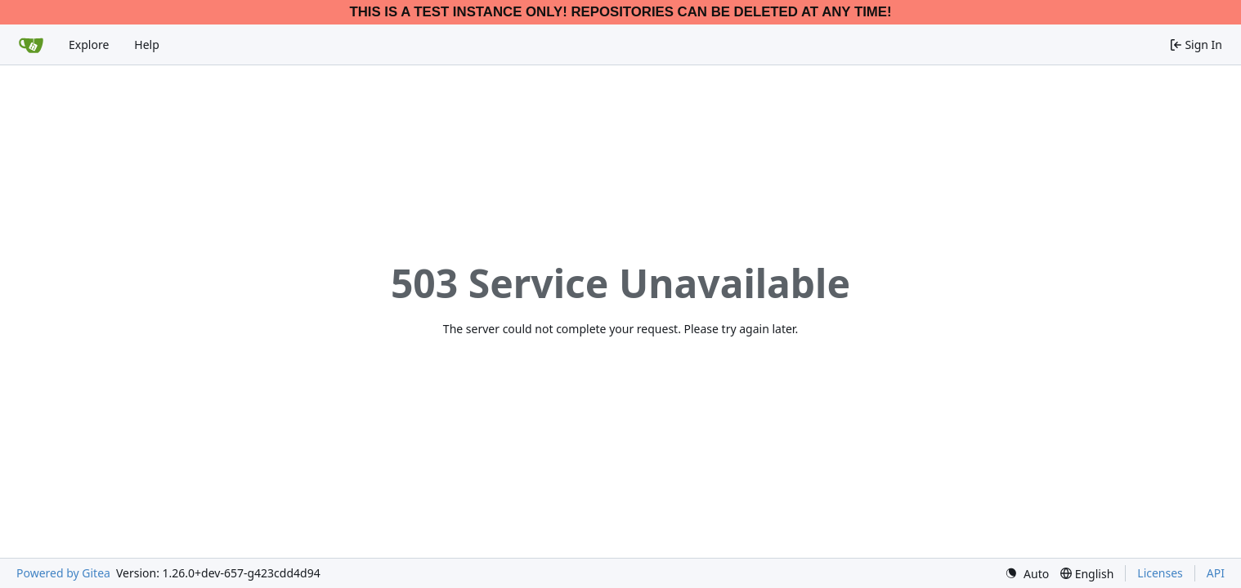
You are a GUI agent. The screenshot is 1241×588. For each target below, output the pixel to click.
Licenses (1160, 573)
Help (146, 44)
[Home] (31, 45)
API (1216, 573)
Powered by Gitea (63, 573)
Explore (89, 44)
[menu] (1027, 573)
